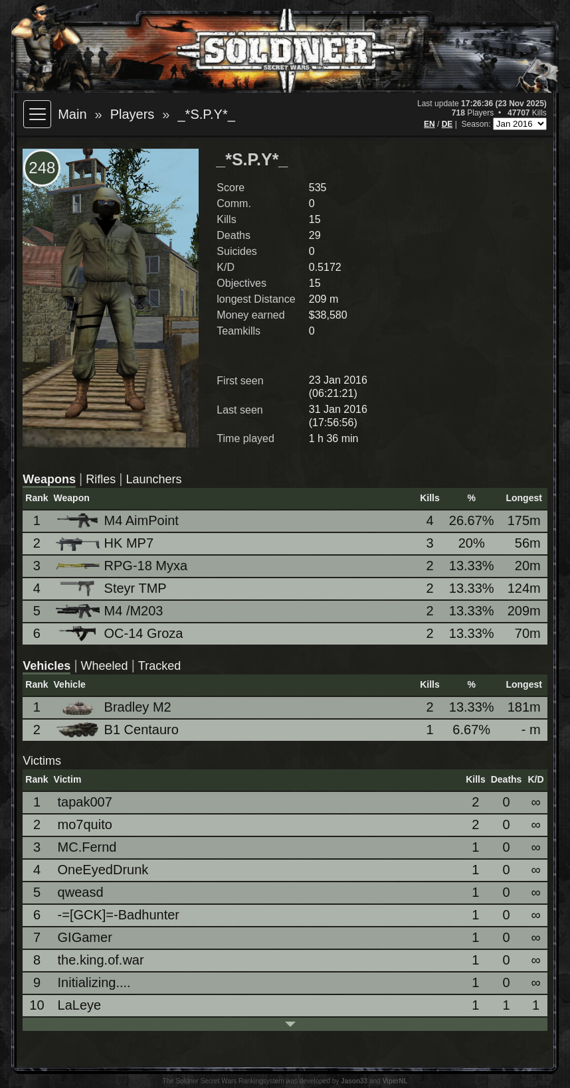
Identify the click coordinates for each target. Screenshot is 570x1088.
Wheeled (104, 665)
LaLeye (80, 1005)
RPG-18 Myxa (123, 565)
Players (132, 114)
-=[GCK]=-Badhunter (118, 914)
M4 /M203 (110, 611)
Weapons (49, 479)
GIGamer (85, 937)
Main (72, 114)
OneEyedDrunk (103, 869)
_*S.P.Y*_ (206, 114)
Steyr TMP (112, 588)
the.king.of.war (101, 960)
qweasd (81, 892)
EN (429, 124)
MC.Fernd (87, 847)
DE (447, 124)
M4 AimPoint (118, 520)
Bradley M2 (114, 707)
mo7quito (85, 824)
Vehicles (46, 665)
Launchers (153, 479)
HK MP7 (105, 543)
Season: (476, 124)
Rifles (101, 479)
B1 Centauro (118, 730)
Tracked (159, 665)
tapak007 (85, 802)
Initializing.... (94, 982)
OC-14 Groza (120, 633)
